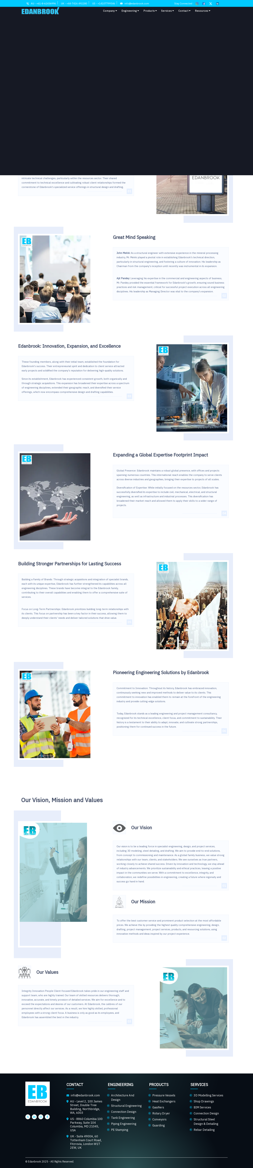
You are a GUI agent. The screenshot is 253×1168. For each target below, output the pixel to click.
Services (167, 10)
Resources (203, 10)
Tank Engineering (123, 1118)
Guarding (158, 1125)
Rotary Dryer (161, 1113)
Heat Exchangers (163, 1101)
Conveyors (159, 1119)
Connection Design (123, 1112)
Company (110, 10)
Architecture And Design (122, 1097)
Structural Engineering (126, 1106)
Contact (184, 10)
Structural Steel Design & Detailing (206, 1121)
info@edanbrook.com (85, 1095)
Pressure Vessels (163, 1095)
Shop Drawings (204, 1101)
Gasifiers (158, 1107)
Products (150, 10)
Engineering (130, 10)
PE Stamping (119, 1130)
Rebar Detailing (204, 1130)
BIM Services (202, 1107)
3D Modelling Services (208, 1095)
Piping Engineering (123, 1124)
